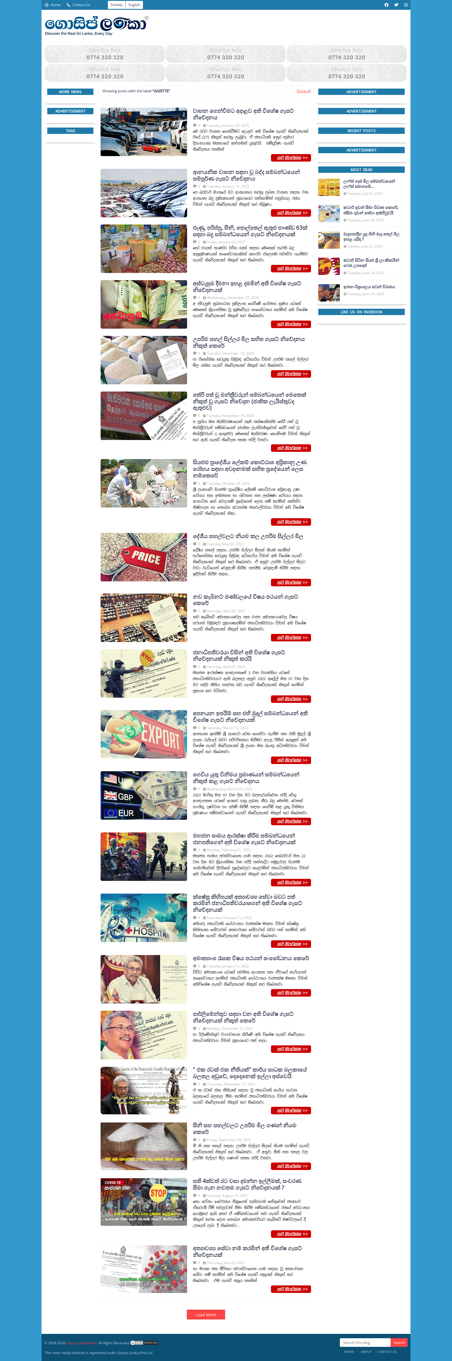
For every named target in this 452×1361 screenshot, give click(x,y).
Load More (206, 1314)
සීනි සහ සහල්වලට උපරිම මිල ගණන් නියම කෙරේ (244, 1128)
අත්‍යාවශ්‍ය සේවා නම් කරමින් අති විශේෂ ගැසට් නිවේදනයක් (247, 1251)
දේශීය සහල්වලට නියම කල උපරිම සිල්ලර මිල (248, 536)
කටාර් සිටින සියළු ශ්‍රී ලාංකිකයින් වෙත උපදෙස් (371, 263)
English (134, 4)
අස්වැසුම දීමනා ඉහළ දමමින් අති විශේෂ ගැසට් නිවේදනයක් (247, 286)
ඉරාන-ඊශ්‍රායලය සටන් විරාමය (369, 286)
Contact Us (78, 4)
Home (52, 4)
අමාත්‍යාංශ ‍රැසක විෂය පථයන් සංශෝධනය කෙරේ (251, 958)
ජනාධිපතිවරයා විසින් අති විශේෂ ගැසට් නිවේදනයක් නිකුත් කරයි (239, 655)
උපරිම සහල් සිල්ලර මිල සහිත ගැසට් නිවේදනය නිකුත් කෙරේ (249, 342)
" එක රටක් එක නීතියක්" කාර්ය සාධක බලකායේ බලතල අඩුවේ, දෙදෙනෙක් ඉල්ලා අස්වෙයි (250, 1073)
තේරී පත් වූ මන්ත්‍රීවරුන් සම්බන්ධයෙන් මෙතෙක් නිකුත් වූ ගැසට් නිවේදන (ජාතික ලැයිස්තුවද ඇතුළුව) (249, 401)
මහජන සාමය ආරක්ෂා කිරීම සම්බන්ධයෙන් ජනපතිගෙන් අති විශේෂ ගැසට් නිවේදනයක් (244, 839)
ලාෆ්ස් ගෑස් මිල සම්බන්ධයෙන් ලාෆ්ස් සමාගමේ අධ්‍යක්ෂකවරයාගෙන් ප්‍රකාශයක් (370, 184)
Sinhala (117, 4)
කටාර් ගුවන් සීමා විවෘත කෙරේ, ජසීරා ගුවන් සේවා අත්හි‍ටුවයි (370, 210)
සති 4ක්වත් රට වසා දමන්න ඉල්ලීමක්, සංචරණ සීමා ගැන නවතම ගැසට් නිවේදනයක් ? (247, 1184)
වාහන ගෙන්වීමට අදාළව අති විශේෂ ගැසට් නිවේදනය (243, 114)
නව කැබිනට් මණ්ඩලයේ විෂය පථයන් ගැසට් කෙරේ (245, 600)
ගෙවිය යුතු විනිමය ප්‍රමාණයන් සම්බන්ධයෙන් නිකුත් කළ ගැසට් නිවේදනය (246, 778)
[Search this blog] (365, 1342)
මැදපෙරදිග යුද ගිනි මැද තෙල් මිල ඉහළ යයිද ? (371, 236)
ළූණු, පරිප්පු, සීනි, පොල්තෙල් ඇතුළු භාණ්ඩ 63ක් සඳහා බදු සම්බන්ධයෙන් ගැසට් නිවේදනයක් (250, 231)
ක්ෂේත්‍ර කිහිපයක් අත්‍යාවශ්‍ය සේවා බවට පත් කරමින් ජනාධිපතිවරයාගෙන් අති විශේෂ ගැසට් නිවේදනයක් (247, 903)
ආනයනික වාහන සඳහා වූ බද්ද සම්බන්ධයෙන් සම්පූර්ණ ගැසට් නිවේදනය (246, 175)
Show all (304, 90)
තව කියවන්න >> (291, 157)
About (366, 1351)
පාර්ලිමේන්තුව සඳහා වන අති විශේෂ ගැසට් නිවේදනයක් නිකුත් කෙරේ (243, 1017)
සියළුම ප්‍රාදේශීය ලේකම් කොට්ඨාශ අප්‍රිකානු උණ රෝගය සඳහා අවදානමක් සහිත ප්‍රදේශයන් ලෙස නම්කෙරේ (249, 469)
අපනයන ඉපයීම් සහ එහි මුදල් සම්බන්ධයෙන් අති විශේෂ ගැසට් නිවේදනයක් (250, 716)
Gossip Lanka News (81, 1343)
